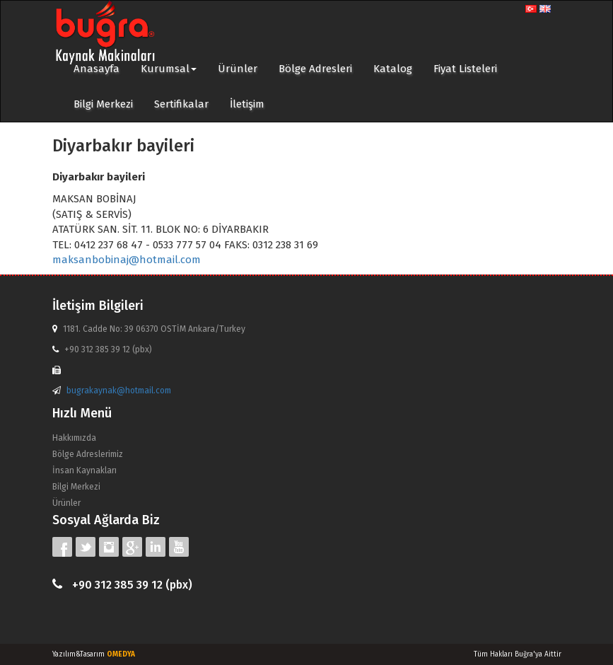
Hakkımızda (74, 438)
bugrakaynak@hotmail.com (118, 390)
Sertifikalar (181, 104)
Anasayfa (96, 68)
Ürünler (237, 68)
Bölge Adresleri (315, 68)
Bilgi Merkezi (103, 104)
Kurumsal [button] (169, 68)
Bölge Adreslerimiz (87, 454)
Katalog (392, 68)
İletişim (247, 104)
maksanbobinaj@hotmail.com (126, 259)
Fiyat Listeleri (465, 68)
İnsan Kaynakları (84, 470)
